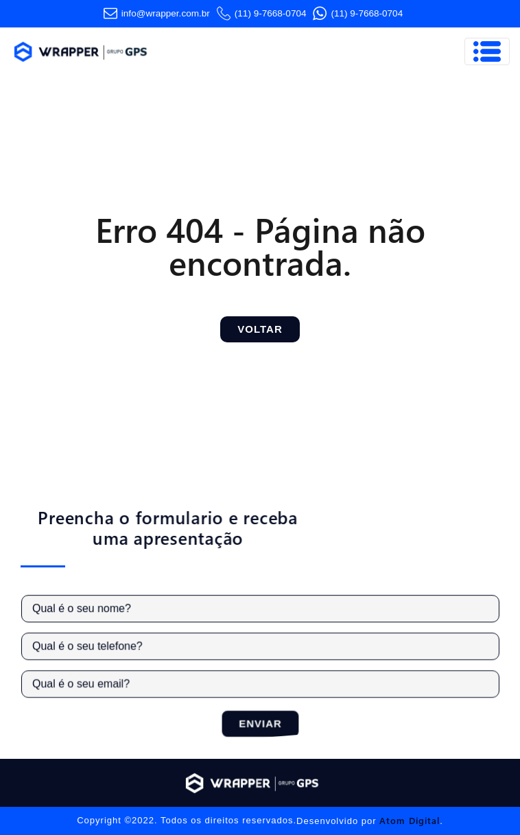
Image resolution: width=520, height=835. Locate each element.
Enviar (264, 722)
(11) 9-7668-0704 (262, 14)
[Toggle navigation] (487, 51)
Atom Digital (409, 820)
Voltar (259, 329)
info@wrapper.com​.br (157, 14)
